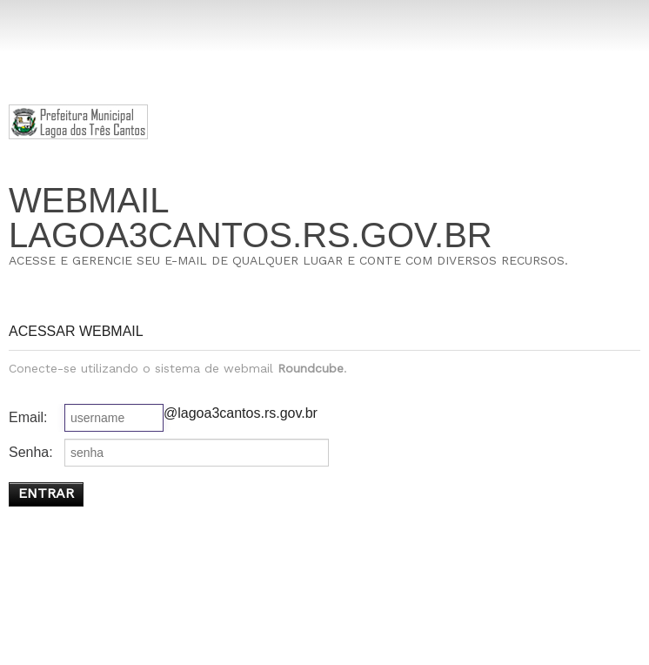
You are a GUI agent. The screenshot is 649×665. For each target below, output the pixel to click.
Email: (28, 417)
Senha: (31, 452)
